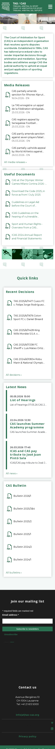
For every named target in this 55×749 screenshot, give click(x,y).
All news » (11, 473)
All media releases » (15, 162)
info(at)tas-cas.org (27, 714)
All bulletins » (14, 572)
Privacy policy (27, 736)
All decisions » (14, 374)
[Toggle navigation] (50, 7)
